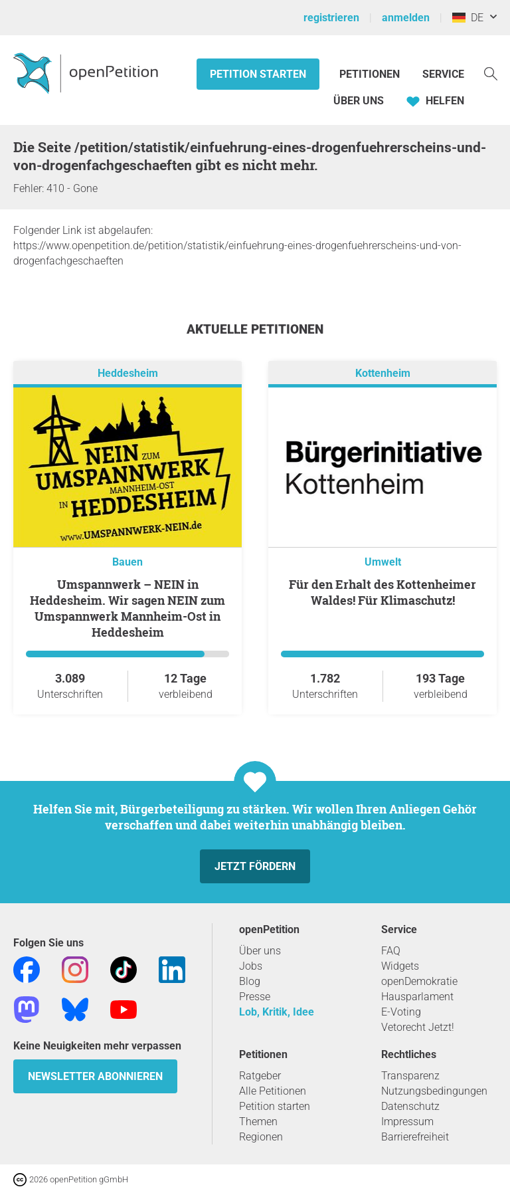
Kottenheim (382, 373)
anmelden (406, 17)
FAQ (390, 950)
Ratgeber (260, 1075)
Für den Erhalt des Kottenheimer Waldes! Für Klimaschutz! (382, 592)
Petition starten (258, 74)
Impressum (407, 1121)
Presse (254, 996)
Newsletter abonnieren (95, 1076)
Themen (258, 1121)
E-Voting (401, 1012)
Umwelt (383, 562)
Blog (249, 981)
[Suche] (490, 72)
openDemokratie (419, 981)
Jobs (250, 966)
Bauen (127, 562)
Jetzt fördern (255, 866)
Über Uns (358, 100)
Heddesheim (128, 373)
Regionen (261, 1137)
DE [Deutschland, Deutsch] (467, 17)
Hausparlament (417, 996)
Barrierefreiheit (415, 1137)
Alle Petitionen (272, 1091)
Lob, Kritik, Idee (276, 1012)
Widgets (400, 966)
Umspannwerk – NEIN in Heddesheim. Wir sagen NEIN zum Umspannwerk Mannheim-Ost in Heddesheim (127, 608)
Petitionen (370, 74)
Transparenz (410, 1075)
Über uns (260, 950)
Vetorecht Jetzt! (417, 1027)
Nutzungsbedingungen (434, 1091)
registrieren (331, 17)
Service (443, 74)
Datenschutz (410, 1106)
